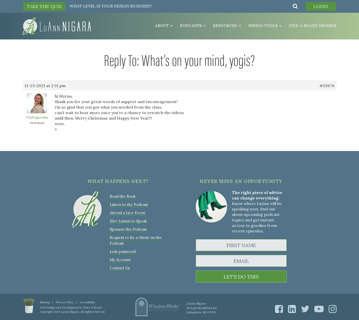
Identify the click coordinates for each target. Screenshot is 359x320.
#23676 (327, 85)
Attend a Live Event (127, 212)
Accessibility (87, 302)
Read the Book (123, 196)
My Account (120, 259)
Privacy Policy (65, 302)
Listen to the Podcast (129, 204)
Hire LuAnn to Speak (128, 221)
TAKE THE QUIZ (44, 6)
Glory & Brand (92, 307)
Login (320, 6)
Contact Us (120, 268)
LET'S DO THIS (241, 277)
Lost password (123, 251)
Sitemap (45, 302)
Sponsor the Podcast (128, 229)
